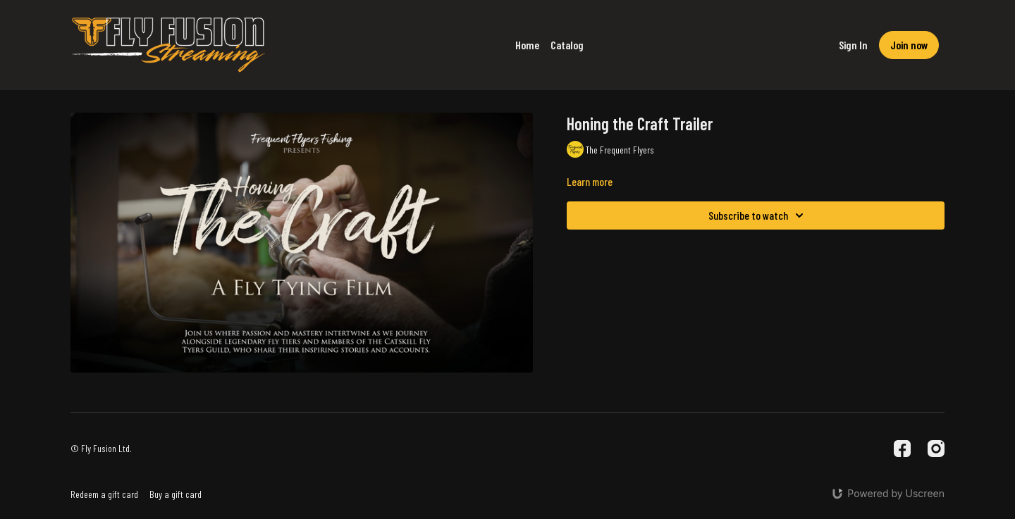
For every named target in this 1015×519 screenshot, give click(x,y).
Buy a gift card (175, 494)
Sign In (853, 44)
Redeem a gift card (104, 494)
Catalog (567, 44)
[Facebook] (902, 448)
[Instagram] (936, 448)
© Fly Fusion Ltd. (101, 449)
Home (527, 44)
